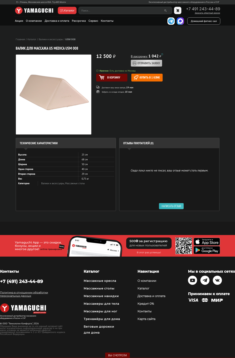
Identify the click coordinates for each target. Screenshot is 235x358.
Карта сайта (146, 319)
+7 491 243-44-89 (203, 9)
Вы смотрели (117, 355)
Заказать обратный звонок (207, 13)
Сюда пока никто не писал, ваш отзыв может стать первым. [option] (169, 170)
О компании (34, 20)
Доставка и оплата (57, 20)
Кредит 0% (145, 304)
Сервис (93, 20)
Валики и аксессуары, (53, 183)
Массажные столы (75, 183)
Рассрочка (79, 20)
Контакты (107, 20)
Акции (19, 20)
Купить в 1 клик (147, 77)
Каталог (143, 288)
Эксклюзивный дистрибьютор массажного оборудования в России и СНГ (184, 2)
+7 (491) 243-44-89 (21, 281)
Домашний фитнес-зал (204, 21)
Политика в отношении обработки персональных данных (24, 294)
